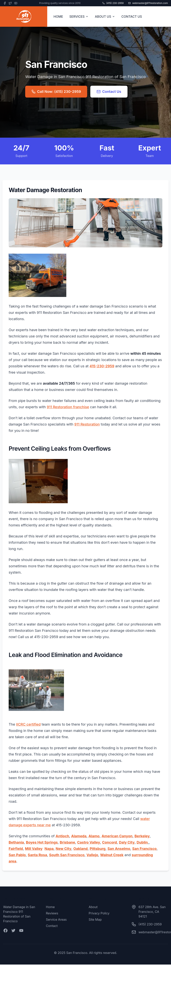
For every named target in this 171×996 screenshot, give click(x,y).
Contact (51, 926)
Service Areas (56, 919)
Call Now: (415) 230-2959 (56, 91)
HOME (58, 16)
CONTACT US (131, 16)
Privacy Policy (99, 913)
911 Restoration (87, 424)
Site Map (95, 919)
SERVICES (79, 16)
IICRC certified (28, 724)
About (93, 907)
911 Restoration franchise (68, 407)
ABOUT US (105, 16)
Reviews (52, 913)
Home (50, 907)
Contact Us (109, 91)
